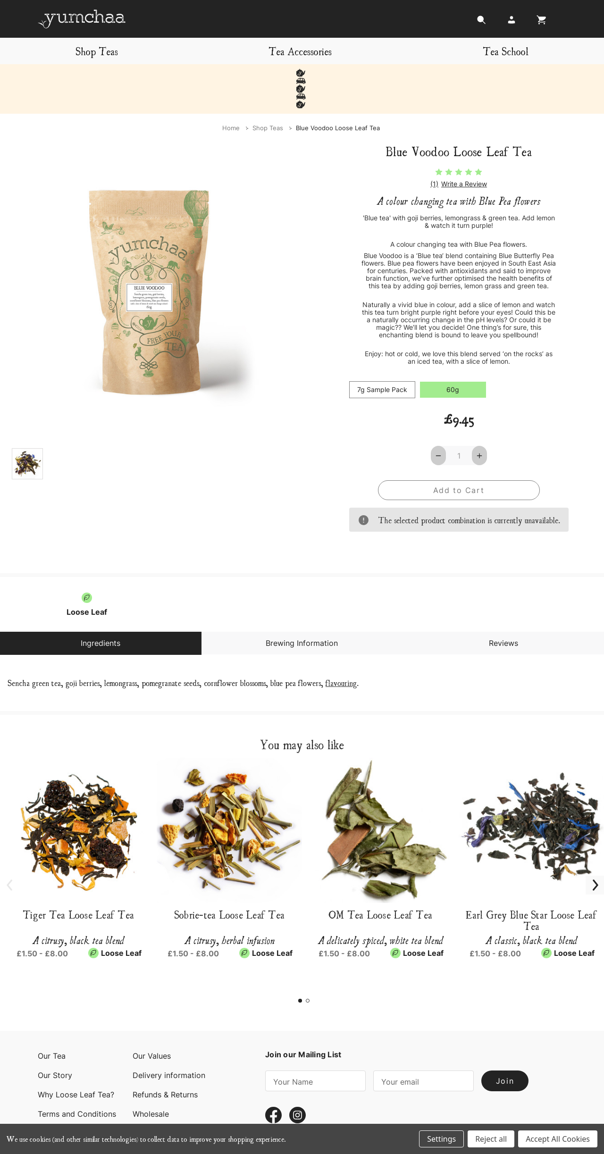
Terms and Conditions (77, 1082)
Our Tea (52, 1024)
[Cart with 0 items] (538, 22)
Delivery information (169, 1044)
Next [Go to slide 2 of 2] (589, 848)
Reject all (491, 1139)
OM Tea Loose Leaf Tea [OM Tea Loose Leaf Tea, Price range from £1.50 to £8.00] (380, 883)
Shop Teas (97, 50)
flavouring (341, 651)
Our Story (55, 1044)
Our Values (152, 1024)
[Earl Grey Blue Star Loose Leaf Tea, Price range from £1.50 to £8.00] (531, 799)
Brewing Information (302, 612)
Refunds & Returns (165, 1063)
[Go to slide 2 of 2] (308, 969)
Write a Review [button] (464, 152)
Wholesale (151, 1082)
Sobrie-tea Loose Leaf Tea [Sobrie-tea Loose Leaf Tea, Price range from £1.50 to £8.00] (229, 883)
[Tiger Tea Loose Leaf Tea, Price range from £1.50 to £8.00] (78, 799)
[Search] (481, 22)
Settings (441, 1139)
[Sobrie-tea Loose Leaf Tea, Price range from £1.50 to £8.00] (229, 799)
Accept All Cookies (558, 1139)
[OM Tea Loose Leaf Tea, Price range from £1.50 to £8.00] (380, 799)
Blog (141, 1102)
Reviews (503, 612)
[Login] (511, 22)
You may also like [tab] (302, 712)
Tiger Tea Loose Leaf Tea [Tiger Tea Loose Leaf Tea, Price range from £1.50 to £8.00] (78, 883)
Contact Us (58, 1102)
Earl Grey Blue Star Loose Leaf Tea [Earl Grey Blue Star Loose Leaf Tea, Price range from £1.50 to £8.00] (531, 889)
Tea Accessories (300, 50)
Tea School (505, 50)
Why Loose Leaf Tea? (76, 1063)
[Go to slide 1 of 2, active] (300, 969)
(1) (434, 152)
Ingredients (100, 612)
